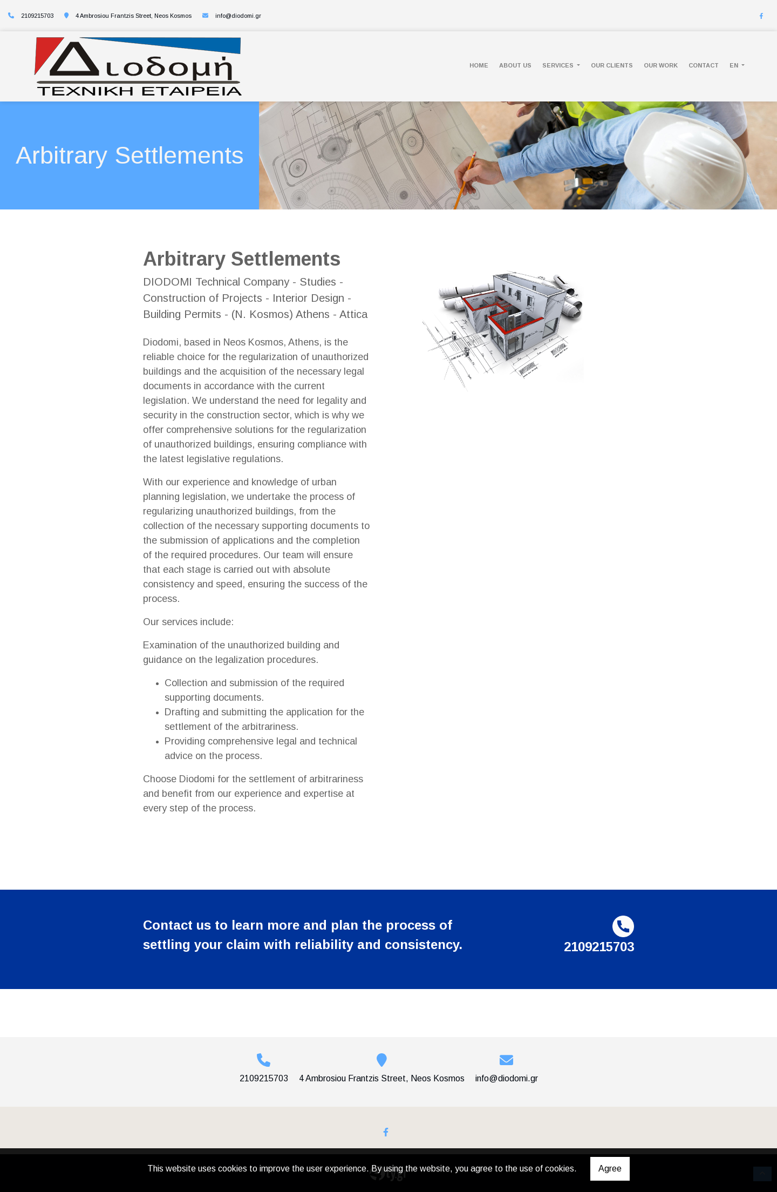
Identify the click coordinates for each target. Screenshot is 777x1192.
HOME (478, 65)
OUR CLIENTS (612, 65)
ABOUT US (515, 65)
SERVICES (558, 65)
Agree (610, 1168)
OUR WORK (661, 65)
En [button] (735, 65)
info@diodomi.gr (238, 15)
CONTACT (704, 65)
